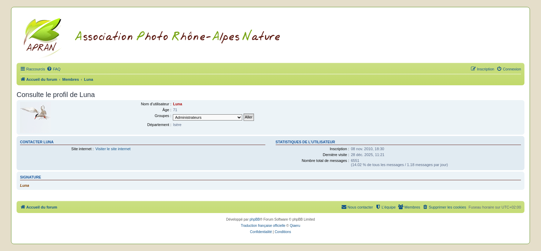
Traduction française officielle (263, 226)
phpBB (254, 219)
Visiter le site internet (112, 149)
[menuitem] (53, 69)
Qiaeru (295, 226)
